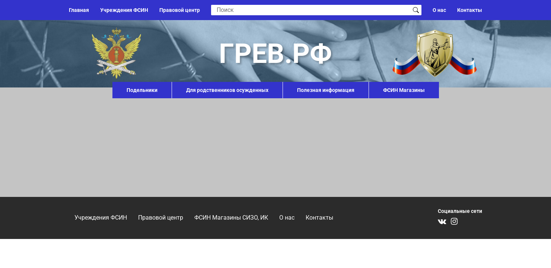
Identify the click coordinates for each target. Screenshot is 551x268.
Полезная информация (325, 90)
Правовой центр (179, 10)
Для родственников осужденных (227, 90)
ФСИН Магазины (404, 90)
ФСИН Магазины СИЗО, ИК (231, 217)
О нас (439, 10)
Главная (79, 10)
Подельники (142, 90)
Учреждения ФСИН (124, 10)
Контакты (469, 10)
